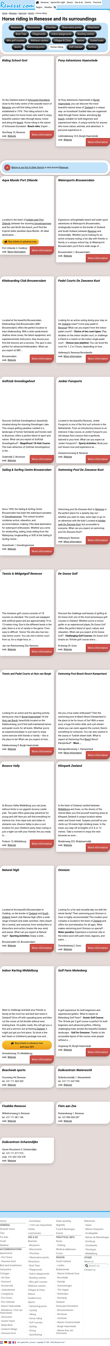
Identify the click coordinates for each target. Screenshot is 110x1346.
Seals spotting (63, 1221)
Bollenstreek (62, 1269)
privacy (32, 1342)
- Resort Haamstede (10, 1306)
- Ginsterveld (6, 1285)
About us (88, 1261)
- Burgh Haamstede (66, 1326)
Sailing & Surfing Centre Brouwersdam (27, 469)
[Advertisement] (55, 153)
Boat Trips (21, 34)
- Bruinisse (61, 1314)
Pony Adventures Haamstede (78, 60)
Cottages (4, 1273)
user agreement (22, 1342)
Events (88, 2)
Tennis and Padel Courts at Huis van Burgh (26, 673)
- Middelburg (90, 1253)
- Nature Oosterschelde (68, 1322)
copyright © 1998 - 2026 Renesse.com (50, 1342)
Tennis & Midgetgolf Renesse (22, 573)
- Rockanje (61, 1298)
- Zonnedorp (34, 1221)
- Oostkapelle (91, 1233)
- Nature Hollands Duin (67, 1273)
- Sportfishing (35, 1334)
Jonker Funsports (70, 381)
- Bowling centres (37, 1277)
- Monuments (35, 1249)
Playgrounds (38, 34)
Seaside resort (7, 1229)
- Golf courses (35, 1322)
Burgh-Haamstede (31, 716)
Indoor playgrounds (61, 34)
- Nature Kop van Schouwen (64, 1332)
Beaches (32, 1241)
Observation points (72, 27)
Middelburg (64, 809)
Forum (59, 1253)
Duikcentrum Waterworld (75, 1070)
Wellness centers (39, 40)
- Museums (34, 1245)
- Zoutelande (90, 1245)
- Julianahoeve (7, 1289)
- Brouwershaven (64, 1310)
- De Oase (5, 1277)
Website (12, 136)
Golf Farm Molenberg (72, 970)
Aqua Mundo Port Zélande (20, 180)
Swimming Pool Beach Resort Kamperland (82, 673)
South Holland (63, 1261)
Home (3, 1221)
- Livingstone (6, 1294)
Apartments (6, 1253)
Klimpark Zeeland (70, 766)
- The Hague (62, 1289)
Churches (51, 27)
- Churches (33, 1253)
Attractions (93, 27)
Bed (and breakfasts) (11, 1265)
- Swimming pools (37, 1306)
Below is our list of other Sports (27, 167)
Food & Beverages (65, 1229)
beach (20, 122)
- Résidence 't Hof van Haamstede (11, 1311)
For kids (4, 1237)
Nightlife (60, 1225)
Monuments (33, 27)
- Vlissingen (90, 1249)
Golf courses (75, 47)
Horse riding (57, 47)
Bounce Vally (11, 766)
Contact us (89, 1269)
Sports (17, 47)
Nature (80, 40)
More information (42, 134)
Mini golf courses (16, 40)
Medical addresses (66, 1249)
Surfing (92, 47)
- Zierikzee (61, 1318)
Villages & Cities (62, 40)
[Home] (37, 2)
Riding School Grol (14, 60)
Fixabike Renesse (14, 1106)
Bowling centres (86, 34)
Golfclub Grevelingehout (18, 381)
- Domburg (89, 1241)
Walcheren (89, 1221)
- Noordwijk (62, 1277)
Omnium (64, 870)
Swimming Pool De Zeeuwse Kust (81, 470)
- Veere (87, 1225)
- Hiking (32, 1314)
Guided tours (97, 40)
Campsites (5, 1269)
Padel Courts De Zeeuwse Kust (79, 281)
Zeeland (89, 107)
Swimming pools (36, 47)
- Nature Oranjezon (94, 1229)
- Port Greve (6, 1257)
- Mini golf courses (37, 1281)
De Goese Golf (68, 573)
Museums (16, 27)
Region (39, 7)
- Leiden (60, 1265)
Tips (2, 1233)
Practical (97, 2)
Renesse (45, 2)
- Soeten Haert (7, 1321)
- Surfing (32, 1326)
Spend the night (58, 2)
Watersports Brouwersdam (76, 180)
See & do (79, 2)
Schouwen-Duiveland (38, 100)
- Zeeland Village (8, 1329)
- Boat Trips (34, 1265)
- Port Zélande (7, 1302)
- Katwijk (60, 1281)
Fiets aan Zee (67, 1106)
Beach (70, 2)
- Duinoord (5, 1281)
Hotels (31, 1229)
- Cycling (32, 1310)
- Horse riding (35, 1318)
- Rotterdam (62, 1294)
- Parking (60, 1245)
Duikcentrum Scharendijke (20, 1142)
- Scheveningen (64, 1285)
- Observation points (38, 1257)
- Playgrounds (35, 1269)
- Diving (32, 1330)
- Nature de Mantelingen (96, 1237)
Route (59, 1241)
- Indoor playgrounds (38, 1273)
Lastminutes (34, 1233)
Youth (3, 1241)
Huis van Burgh (10, 720)
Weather (48, 7)
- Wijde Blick (6, 1325)
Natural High (10, 870)
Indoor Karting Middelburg (20, 970)
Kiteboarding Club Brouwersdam (24, 281)
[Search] (55, 7)
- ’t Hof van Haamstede (40, 1225)
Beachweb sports (14, 1070)
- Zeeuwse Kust (8, 1261)
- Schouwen (6, 1317)
